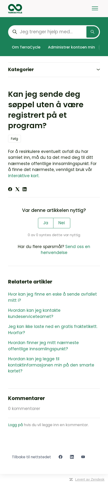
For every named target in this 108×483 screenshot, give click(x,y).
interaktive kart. (23, 176)
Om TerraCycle (26, 47)
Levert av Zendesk (89, 479)
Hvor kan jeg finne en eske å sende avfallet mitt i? (52, 297)
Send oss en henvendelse (65, 250)
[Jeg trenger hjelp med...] (54, 32)
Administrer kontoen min (71, 47)
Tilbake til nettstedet (31, 457)
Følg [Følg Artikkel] (14, 138)
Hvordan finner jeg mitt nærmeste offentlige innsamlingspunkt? (43, 346)
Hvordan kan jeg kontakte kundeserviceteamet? (34, 313)
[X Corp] (17, 190)
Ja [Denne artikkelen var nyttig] (45, 223)
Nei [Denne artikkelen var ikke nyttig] (61, 223)
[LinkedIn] (25, 190)
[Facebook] (10, 190)
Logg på (15, 425)
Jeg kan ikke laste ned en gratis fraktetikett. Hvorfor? (52, 330)
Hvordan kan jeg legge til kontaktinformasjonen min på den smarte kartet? (51, 365)
